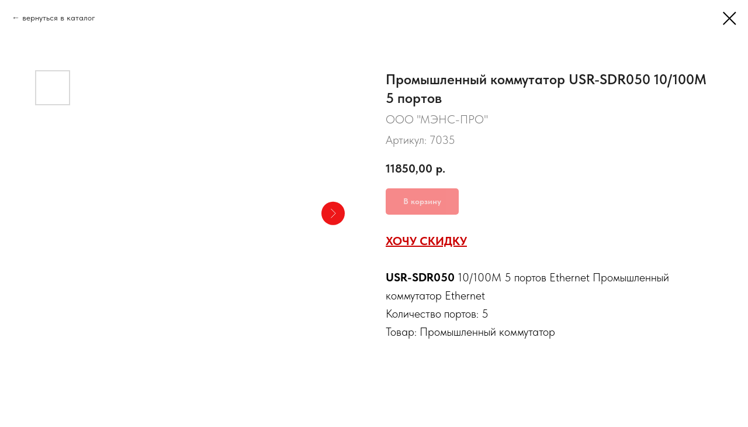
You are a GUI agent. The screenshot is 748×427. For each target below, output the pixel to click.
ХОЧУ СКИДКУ (426, 241)
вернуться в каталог (58, 17)
